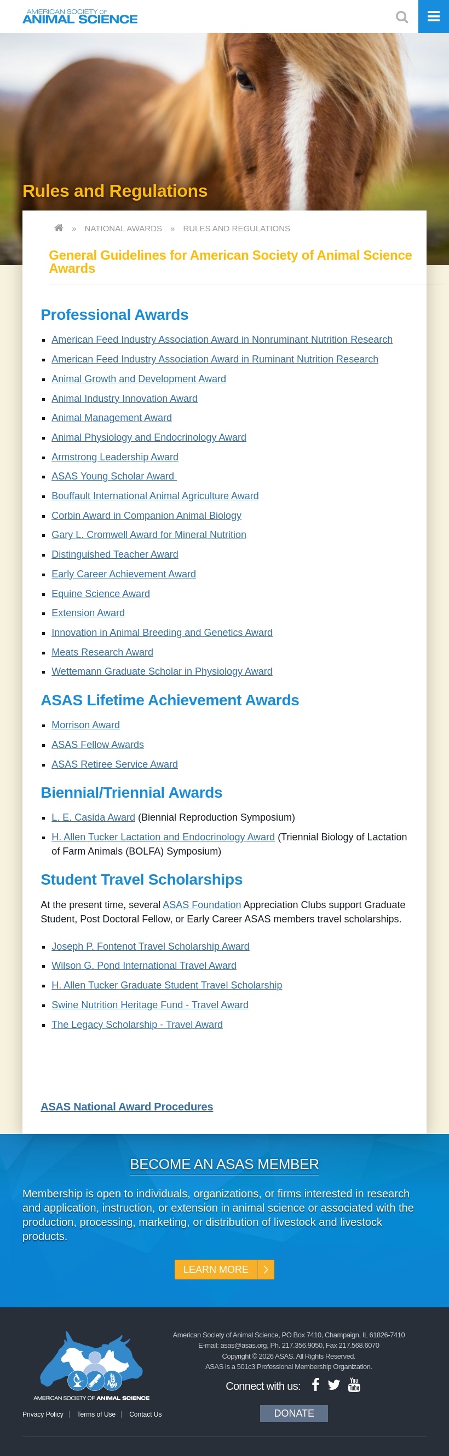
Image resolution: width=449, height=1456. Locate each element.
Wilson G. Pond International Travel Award (144, 965)
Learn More (216, 1269)
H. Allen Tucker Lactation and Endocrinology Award (163, 837)
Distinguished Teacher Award (114, 554)
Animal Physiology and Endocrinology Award (148, 437)
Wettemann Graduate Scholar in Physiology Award (162, 671)
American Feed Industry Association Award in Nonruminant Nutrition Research (222, 339)
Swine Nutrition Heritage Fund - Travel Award (150, 1004)
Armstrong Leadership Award (115, 457)
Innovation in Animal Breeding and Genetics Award (162, 632)
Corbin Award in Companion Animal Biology (146, 515)
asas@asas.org (244, 1345)
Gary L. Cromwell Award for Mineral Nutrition (148, 534)
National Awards (123, 228)
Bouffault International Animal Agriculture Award (155, 495)
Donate (294, 1413)
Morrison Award (85, 725)
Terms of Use (96, 1414)
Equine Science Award (100, 593)
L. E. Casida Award (93, 817)
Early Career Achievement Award (123, 574)
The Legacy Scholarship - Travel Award (137, 1024)
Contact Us (145, 1414)
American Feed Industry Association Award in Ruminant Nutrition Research (214, 359)
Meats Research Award (102, 652)
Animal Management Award (111, 417)
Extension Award (88, 612)
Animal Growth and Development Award (138, 378)
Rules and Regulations (236, 228)
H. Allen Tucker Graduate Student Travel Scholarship (166, 985)
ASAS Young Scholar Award (114, 476)
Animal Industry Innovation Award (124, 398)
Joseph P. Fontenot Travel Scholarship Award (150, 946)
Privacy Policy (43, 1414)
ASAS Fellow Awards (97, 744)
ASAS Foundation (202, 904)
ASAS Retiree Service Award (114, 764)
